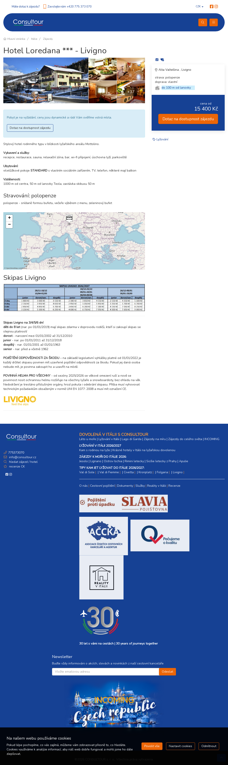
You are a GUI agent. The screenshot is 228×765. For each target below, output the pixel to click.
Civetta (129, 472)
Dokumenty (125, 486)
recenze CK (17, 466)
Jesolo (83, 461)
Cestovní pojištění (102, 486)
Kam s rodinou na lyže (94, 450)
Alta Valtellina (169, 70)
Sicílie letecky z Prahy (161, 461)
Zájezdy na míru (155, 439)
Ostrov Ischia (113, 461)
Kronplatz (145, 472)
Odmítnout (208, 746)
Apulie (183, 461)
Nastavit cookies (180, 746)
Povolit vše (152, 746)
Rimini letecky (134, 461)
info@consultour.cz (22, 457)
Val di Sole (87, 472)
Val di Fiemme (109, 472)
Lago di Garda (131, 439)
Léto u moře (87, 439)
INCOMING (212, 439)
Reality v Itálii (156, 486)
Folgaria (162, 472)
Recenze (174, 486)
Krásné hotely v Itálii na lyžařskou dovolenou (143, 450)
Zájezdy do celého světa (185, 439)
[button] (69, 219)
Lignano (95, 461)
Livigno (186, 70)
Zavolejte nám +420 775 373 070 (70, 7)
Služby (140, 486)
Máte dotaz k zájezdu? (26, 7)
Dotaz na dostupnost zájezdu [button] (30, 128)
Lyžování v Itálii (109, 439)
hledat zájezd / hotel (23, 462)
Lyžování (162, 139)
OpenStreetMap (12, 268)
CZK (199, 6)
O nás (83, 486)
